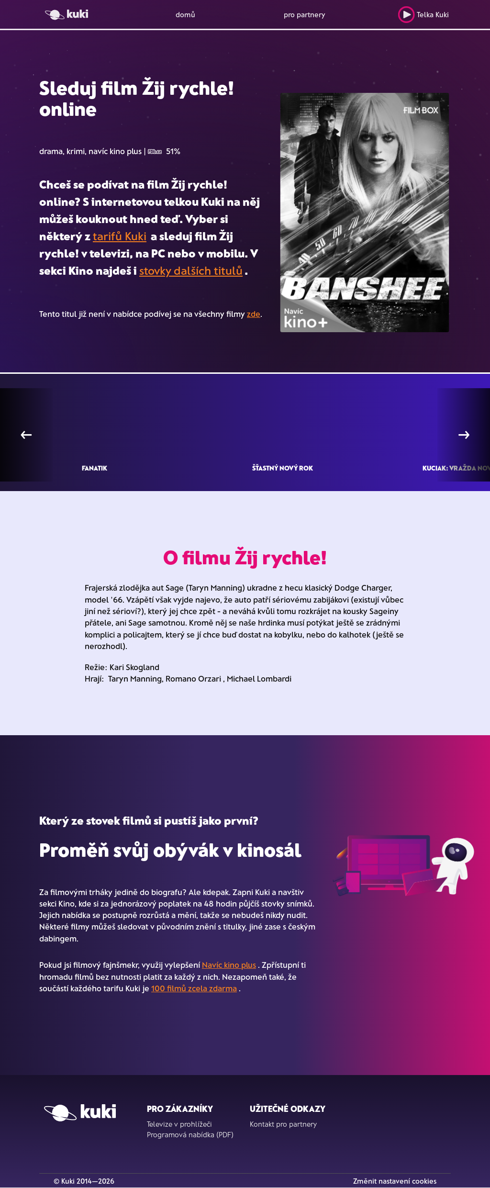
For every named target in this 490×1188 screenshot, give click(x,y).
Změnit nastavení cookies (394, 1181)
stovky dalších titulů (191, 270)
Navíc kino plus (229, 964)
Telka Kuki (423, 14)
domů (185, 14)
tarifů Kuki (119, 236)
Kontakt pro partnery (283, 1124)
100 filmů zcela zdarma (194, 988)
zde (253, 313)
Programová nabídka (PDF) (190, 1134)
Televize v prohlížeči (179, 1124)
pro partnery (304, 14)
